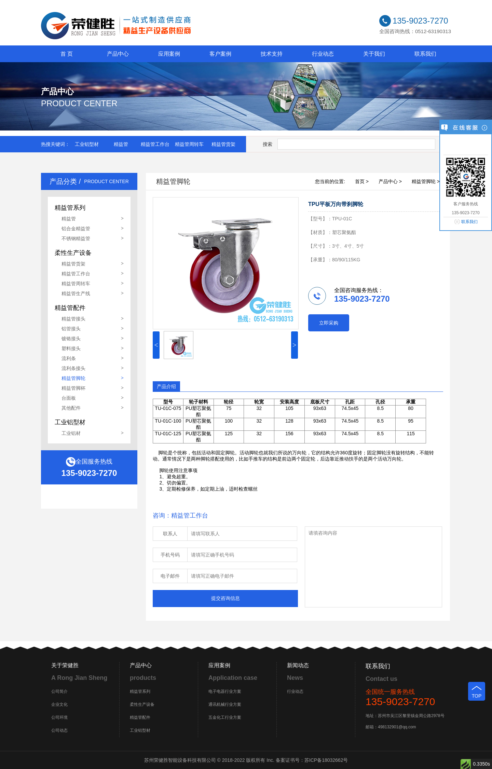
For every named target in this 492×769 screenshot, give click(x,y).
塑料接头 (71, 348)
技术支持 (272, 54)
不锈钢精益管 (76, 238)
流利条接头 (73, 368)
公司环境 (59, 717)
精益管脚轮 (73, 378)
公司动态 (59, 730)
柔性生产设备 (142, 704)
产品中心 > (390, 181)
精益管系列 (140, 691)
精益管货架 (223, 144)
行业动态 (323, 54)
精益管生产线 (76, 293)
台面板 (69, 398)
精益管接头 (73, 318)
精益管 (121, 144)
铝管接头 (71, 328)
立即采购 (328, 323)
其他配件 (71, 408)
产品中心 (118, 54)
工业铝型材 (87, 144)
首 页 (66, 54)
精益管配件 (140, 717)
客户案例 (220, 54)
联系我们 (425, 54)
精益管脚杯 (73, 388)
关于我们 (374, 54)
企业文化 (59, 704)
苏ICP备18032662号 (326, 760)
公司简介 (59, 691)
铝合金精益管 (76, 228)
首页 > (362, 181)
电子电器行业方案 (224, 691)
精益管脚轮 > (426, 181)
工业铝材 (71, 433)
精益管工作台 (155, 144)
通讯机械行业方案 (224, 704)
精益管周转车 (189, 144)
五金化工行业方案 (224, 717)
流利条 (69, 358)
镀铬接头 (71, 338)
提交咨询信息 (225, 598)
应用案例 (169, 54)
